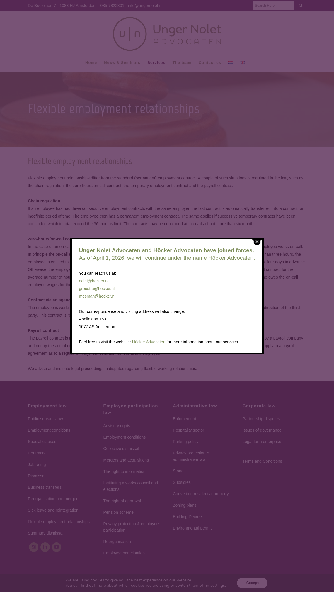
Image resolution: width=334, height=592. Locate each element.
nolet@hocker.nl (94, 281)
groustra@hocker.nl (97, 288)
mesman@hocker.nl (97, 296)
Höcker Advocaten (149, 342)
